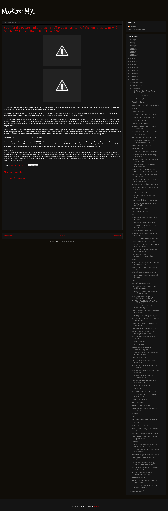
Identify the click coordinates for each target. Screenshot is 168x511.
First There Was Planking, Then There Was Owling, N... (145, 302)
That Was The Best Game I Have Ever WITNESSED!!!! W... (145, 250)
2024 (132, 40)
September (136, 491)
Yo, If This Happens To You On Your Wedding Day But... (144, 287)
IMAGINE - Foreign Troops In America (145, 434)
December (136, 82)
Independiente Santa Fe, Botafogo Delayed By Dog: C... (144, 307)
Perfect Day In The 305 (140, 477)
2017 (132, 61)
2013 (132, 73)
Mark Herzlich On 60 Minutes (142, 96)
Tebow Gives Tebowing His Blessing (144, 222)
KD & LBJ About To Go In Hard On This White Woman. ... (145, 450)
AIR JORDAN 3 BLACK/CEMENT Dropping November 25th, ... (143, 333)
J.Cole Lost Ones (138, 345)
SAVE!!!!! (135, 413)
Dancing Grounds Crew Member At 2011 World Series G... (144, 381)
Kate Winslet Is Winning (140, 208)
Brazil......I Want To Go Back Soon (143, 241)
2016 (132, 64)
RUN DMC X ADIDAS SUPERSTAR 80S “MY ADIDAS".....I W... (144, 446)
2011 (132, 79)
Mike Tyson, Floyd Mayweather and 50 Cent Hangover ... (145, 263)
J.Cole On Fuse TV (138, 134)
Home (62, 236)
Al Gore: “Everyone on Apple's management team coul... (142, 473)
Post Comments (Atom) (66, 241)
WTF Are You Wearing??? (141, 385)
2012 (132, 76)
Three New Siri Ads (138, 102)
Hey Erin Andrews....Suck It (141, 145)
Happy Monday (137, 388)
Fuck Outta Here (137, 402)
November (136, 85)
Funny (134, 280)
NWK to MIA (18, 11)
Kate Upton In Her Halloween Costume (145, 105)
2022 (132, 46)
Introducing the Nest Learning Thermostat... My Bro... (142, 349)
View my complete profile (136, 29)
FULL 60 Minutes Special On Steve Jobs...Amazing (144, 395)
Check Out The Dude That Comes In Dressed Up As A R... (144, 486)
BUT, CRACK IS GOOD (140, 426)
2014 (132, 70)
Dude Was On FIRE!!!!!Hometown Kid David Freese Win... (145, 165)
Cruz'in (134, 108)
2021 (132, 49)
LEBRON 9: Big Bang (139, 399)
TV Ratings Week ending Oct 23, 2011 (145, 316)
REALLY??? (136, 423)
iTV (133, 214)
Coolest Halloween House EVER (143, 230)
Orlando (133, 26)
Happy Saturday (137, 148)
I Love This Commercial (140, 120)
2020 (132, 52)
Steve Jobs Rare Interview (141, 405)
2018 (132, 58)
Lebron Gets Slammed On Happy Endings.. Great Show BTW (143, 463)
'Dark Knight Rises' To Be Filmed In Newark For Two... (144, 180)
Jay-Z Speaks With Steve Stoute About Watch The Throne (145, 245)
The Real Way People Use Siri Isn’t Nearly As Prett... (144, 361)
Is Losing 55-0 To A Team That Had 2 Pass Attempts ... (144, 127)
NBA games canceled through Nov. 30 (145, 184)
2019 (132, 55)
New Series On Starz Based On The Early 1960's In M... (144, 438)
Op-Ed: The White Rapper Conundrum (145, 238)
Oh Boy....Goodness (139, 341)
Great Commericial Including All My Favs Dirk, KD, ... (144, 155)
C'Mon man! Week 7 (139, 357)
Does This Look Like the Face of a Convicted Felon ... (144, 226)
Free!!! (134, 416)
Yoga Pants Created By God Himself (144, 419)
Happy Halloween (138, 111)
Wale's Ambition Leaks (140, 211)
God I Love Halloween (139, 192)
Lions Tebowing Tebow (140, 99)
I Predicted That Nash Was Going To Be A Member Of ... (144, 292)
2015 (132, 67)
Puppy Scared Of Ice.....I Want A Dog (145, 200)
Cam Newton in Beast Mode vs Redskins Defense (142, 376)
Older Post (116, 236)
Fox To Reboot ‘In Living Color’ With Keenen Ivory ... (144, 175)
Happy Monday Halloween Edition (143, 117)
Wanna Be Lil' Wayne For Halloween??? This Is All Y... (142, 255)
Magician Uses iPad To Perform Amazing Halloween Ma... (143, 141)
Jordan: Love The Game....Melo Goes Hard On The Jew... (145, 353)
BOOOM (135, 259)
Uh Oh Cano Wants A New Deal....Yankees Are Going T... (143, 297)
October (135, 88)
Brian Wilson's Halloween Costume (144, 272)
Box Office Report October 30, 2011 (144, 114)
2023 (132, 43)
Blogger (96, 506)
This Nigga (135, 442)
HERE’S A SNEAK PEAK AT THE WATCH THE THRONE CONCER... (145, 170)
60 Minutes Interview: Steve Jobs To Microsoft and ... (144, 409)
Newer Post (8, 236)
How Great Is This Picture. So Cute (144, 329)
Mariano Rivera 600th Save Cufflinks (144, 152)
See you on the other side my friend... (145, 131)
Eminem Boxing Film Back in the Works (145, 455)
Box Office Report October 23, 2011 (144, 391)
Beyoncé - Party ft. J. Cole (141, 283)
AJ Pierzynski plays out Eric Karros (144, 137)
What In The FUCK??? (140, 123)
